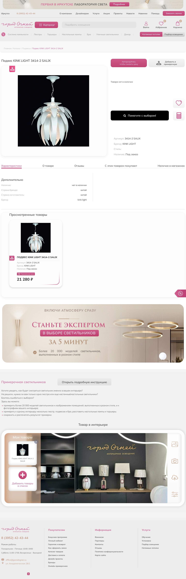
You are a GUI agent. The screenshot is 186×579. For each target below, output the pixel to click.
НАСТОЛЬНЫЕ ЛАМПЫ (72, 34)
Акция (106, 13)
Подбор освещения (173, 34)
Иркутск (5, 13)
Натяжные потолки (151, 34)
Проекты (118, 13)
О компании (66, 13)
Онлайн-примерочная (58, 566)
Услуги (96, 13)
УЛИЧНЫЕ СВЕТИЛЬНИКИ (107, 34)
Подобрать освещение (77, 24)
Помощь (155, 13)
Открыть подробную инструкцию (84, 382)
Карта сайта (100, 555)
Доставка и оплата (56, 555)
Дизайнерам (82, 13)
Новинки (142, 13)
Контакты (99, 544)
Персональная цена (26, 274)
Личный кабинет (55, 541)
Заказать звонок (174, 13)
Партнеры (99, 541)
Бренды (51, 562)
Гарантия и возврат (56, 544)
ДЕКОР (127, 34)
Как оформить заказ (57, 548)
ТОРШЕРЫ (52, 34)
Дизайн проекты (55, 559)
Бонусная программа (57, 537)
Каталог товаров (55, 551)
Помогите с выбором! (139, 115)
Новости (130, 13)
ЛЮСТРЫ (38, 34)
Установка (146, 541)
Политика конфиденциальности (109, 551)
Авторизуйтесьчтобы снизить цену (129, 62)
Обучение (146, 537)
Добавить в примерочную (166, 62)
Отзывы (98, 548)
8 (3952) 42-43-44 (26, 13)
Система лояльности (18, 34)
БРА (89, 34)
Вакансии (99, 537)
